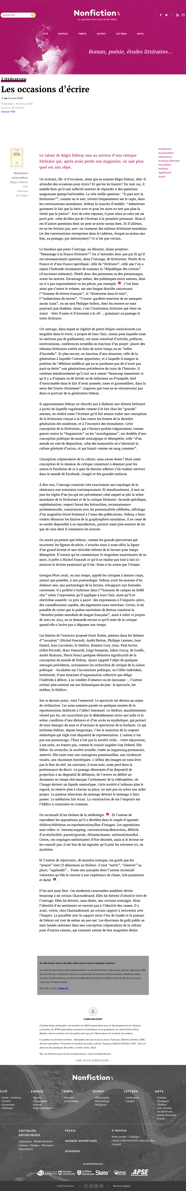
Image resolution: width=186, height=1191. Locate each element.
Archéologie (71, 1101)
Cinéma (162, 1097)
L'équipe (134, 1136)
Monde (37, 1097)
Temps (82, 34)
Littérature (132, 1097)
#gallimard (164, 172)
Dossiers (72, 1151)
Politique (7, 1108)
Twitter (91, 1186)
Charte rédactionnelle (125, 1140)
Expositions (26, 1149)
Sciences (16, 1097)
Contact (116, 1144)
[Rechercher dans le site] (18, 15)
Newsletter (183, 15)
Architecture (164, 1111)
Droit (5, 1097)
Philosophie (102, 1097)
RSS (96, 1186)
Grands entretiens (81, 1141)
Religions (101, 1104)
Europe (37, 1104)
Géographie (40, 1101)
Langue (130, 1101)
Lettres (121, 34)
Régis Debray (19, 182)
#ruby (161, 176)
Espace (63, 34)
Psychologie (102, 1101)
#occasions (164, 164)
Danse (161, 1118)
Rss (177, 15)
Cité (45, 34)
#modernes (164, 148)
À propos (119, 1130)
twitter (166, 15)
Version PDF (8, 111)
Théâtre (162, 1104)
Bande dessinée (166, 1115)
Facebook (86, 1186)
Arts (140, 34)
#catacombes (165, 153)
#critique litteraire (169, 160)
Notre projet (119, 1136)
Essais (70, 1130)
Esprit (101, 34)
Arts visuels (164, 1108)
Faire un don (147, 1140)
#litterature (165, 156)
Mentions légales (121, 1186)
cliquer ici (63, 988)
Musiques (163, 1101)
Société (6, 1101)
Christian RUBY (15, 98)
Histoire (69, 1097)
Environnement (42, 1108)
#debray (163, 168)
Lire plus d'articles (92, 1060)
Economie (8, 1104)
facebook (160, 15)
